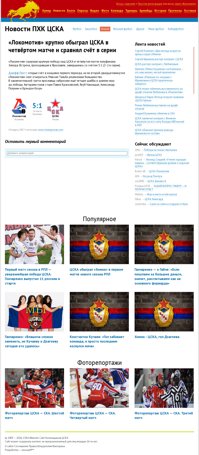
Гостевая (190, 10)
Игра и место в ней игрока (162, 194)
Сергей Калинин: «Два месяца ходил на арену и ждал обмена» (158, 52)
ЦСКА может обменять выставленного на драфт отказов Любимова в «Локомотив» (159, 90)
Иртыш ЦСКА (154, 155)
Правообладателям (40, 446)
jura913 (139, 155)
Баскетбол (91, 29)
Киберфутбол (176, 29)
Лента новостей (150, 44)
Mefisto (139, 194)
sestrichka (140, 204)
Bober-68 (140, 171)
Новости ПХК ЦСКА (34, 28)
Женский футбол (122, 29)
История (160, 10)
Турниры (131, 10)
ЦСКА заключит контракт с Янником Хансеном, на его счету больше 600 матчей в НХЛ (159, 122)
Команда (117, 10)
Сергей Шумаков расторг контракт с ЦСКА (159, 59)
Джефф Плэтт (17, 73)
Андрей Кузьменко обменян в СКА (155, 113)
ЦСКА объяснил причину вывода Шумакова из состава (154, 131)
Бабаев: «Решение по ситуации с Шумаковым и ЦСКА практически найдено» (154, 80)
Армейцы (145, 10)
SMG (137, 150)
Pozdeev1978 (142, 186)
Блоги (71, 10)
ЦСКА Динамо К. (157, 181)
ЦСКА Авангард (154, 199)
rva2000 (139, 181)
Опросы (82, 10)
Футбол (77, 29)
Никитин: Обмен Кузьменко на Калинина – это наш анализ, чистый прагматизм (159, 70)
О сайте (9, 446)
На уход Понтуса (152, 176)
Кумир (46, 10)
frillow (138, 159)
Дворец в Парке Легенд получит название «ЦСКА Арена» (159, 98)
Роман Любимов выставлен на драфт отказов (156, 107)
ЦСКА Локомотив (159, 171)
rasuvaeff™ (27, 450)
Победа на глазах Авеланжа (160, 150)
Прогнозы (175, 10)
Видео (94, 10)
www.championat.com (50, 129)
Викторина (59, 446)
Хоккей (105, 29)
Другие (140, 29)
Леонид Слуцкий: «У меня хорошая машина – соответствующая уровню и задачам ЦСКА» (162, 163)
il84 (137, 176)
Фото (105, 10)
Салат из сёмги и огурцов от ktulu (169, 204)
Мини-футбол (156, 29)
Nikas (138, 199)
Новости (59, 10)
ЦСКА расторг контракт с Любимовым (156, 64)
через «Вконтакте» (185, 4)
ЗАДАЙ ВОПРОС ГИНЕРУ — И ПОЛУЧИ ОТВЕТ (160, 187)
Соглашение (21, 446)
